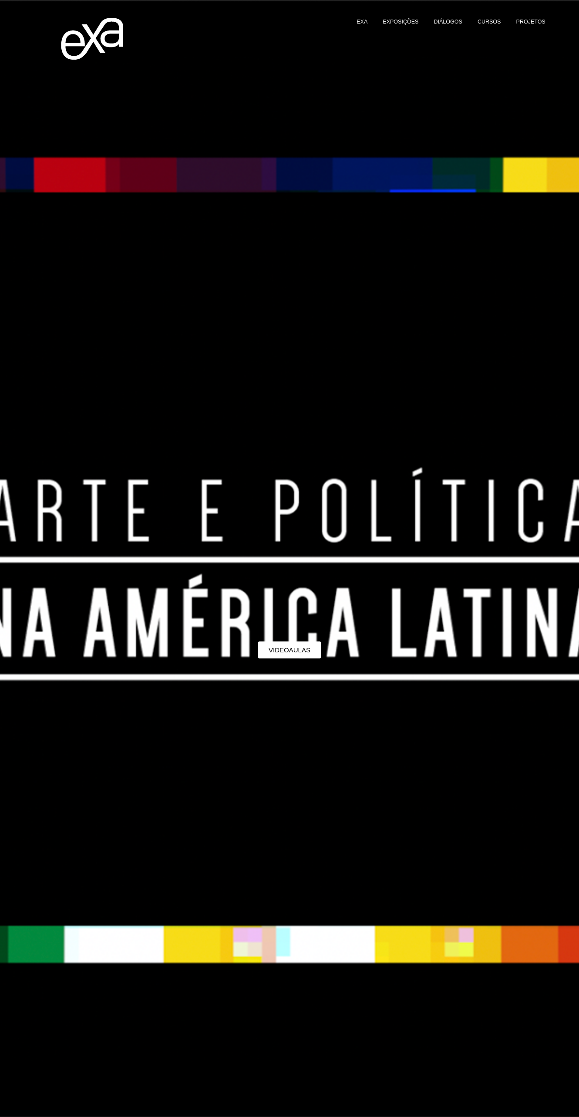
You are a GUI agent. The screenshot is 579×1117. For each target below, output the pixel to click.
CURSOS (489, 22)
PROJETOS (530, 22)
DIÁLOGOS (448, 22)
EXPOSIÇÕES (400, 22)
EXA (362, 22)
